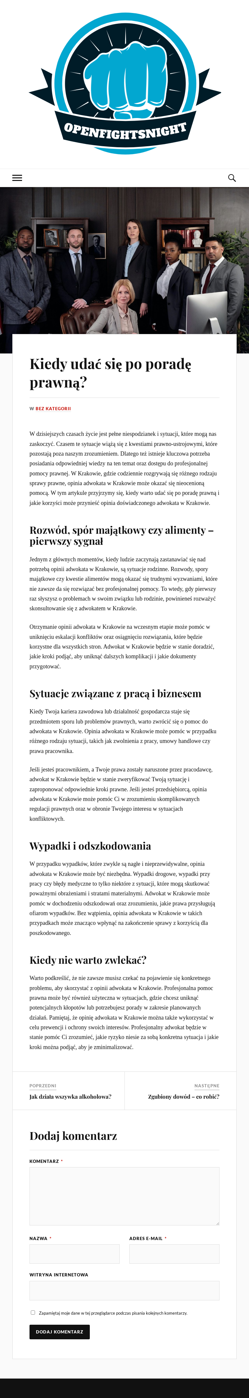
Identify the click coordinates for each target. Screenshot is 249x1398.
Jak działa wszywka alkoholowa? (71, 1096)
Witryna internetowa (59, 1274)
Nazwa (41, 1238)
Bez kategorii (53, 408)
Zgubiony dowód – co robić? (183, 1096)
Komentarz (46, 1161)
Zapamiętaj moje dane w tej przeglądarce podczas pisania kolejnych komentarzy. (113, 1313)
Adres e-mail (148, 1238)
